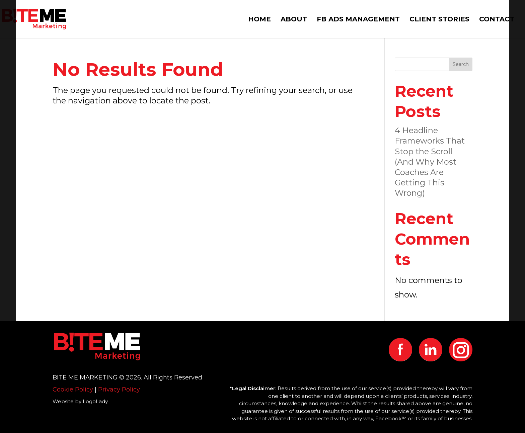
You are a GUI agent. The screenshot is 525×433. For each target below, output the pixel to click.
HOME (259, 20)
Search (461, 64)
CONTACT (496, 20)
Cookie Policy (73, 389)
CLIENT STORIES (439, 20)
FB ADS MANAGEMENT (358, 20)
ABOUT (294, 20)
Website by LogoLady (80, 401)
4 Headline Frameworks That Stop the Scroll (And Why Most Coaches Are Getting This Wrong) (430, 161)
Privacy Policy (119, 389)
